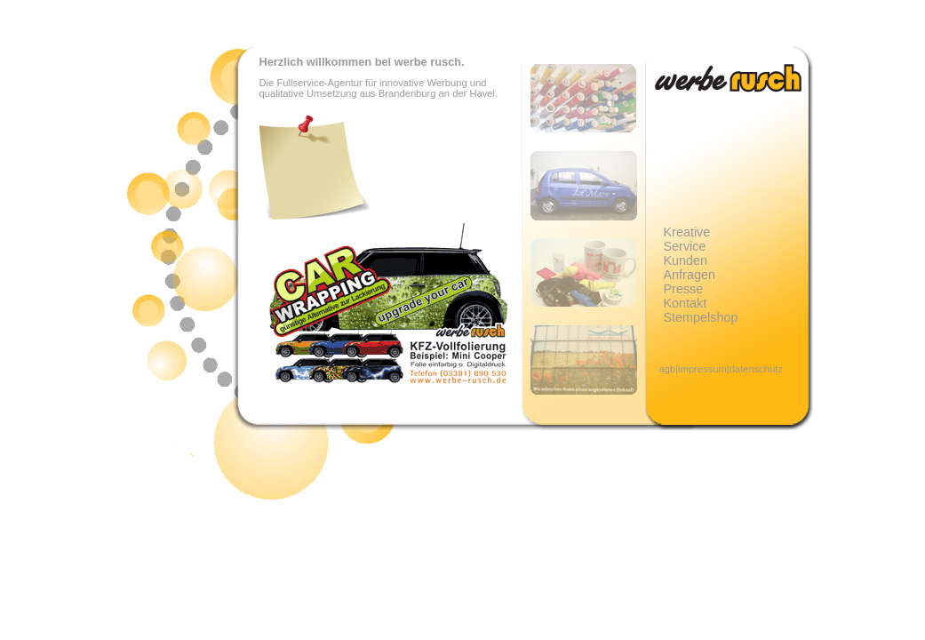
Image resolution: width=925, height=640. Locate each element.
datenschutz (756, 369)
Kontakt (685, 303)
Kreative (687, 232)
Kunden (686, 260)
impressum (702, 369)
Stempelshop (701, 317)
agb (667, 369)
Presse (684, 289)
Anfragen (689, 275)
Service (685, 246)
